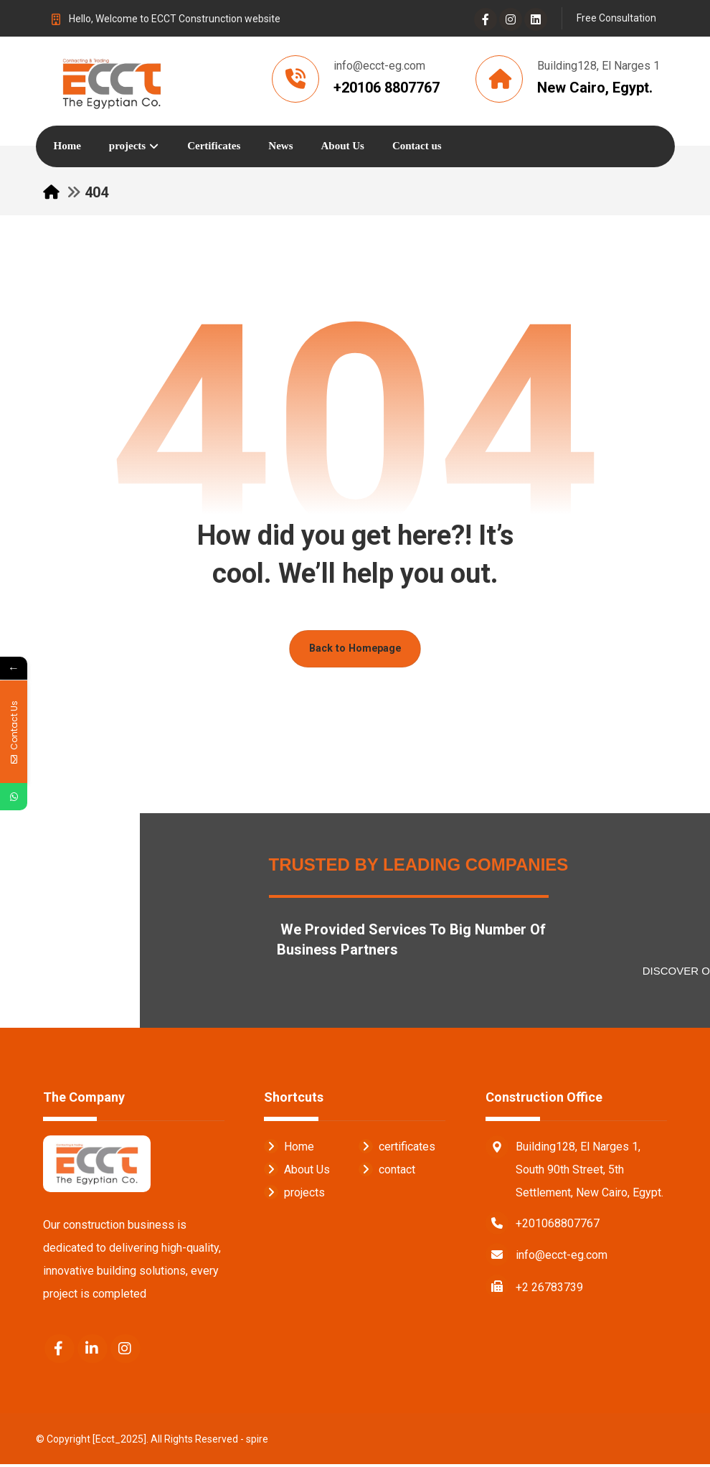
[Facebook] (485, 19)
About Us (297, 1171)
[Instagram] (510, 19)
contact (387, 1171)
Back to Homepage (355, 651)
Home (289, 1149)
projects (294, 1194)
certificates (397, 1149)
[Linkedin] (535, 19)
